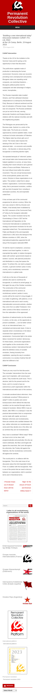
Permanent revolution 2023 (11, 679)
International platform (10, 643)
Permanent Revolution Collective (17, 17)
